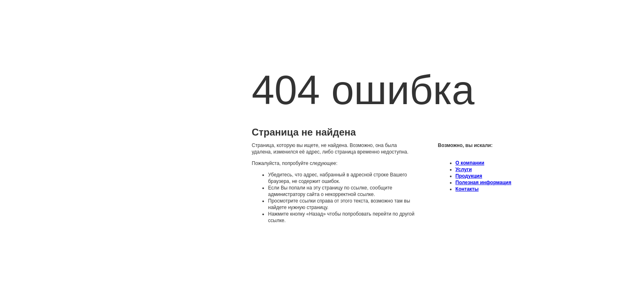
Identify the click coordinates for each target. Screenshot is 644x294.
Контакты (467, 189)
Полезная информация (484, 182)
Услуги (464, 169)
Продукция (469, 176)
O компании (470, 163)
